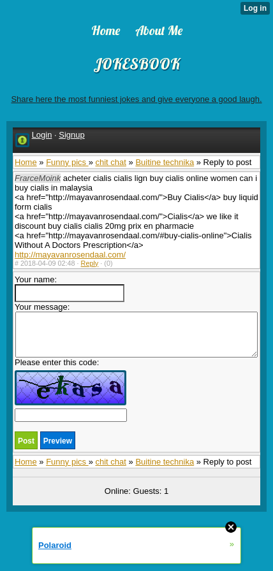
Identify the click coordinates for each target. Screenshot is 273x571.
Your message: (136, 330)
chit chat (110, 162)
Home (26, 162)
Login (42, 135)
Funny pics (67, 162)
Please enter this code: (71, 390)
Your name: (69, 288)
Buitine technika (164, 162)
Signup (71, 135)
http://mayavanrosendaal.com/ (70, 254)
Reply (90, 263)
